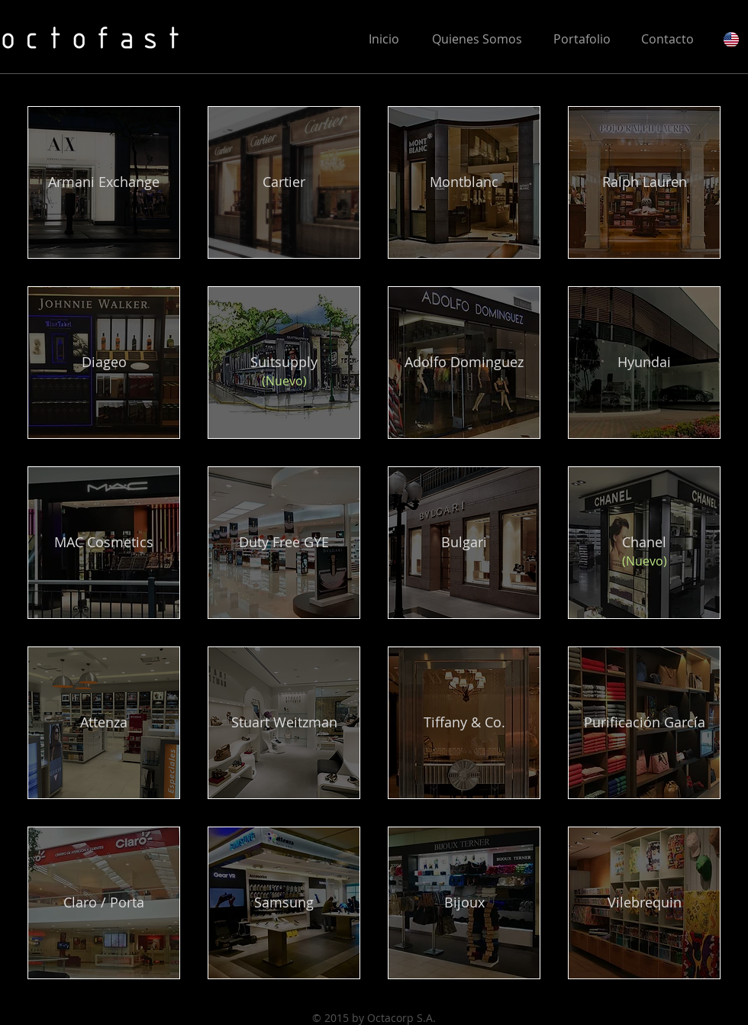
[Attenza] (103, 722)
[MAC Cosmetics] (103, 542)
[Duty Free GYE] (284, 542)
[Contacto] (667, 39)
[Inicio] (383, 39)
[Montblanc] (464, 182)
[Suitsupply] (284, 362)
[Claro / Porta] (103, 903)
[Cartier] (284, 182)
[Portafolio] (582, 39)
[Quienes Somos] (476, 39)
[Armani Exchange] (103, 182)
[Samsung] (284, 903)
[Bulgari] (464, 542)
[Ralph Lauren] (644, 182)
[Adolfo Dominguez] (464, 362)
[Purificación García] (644, 722)
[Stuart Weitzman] (284, 722)
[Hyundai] (644, 362)
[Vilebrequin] (644, 903)
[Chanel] (644, 542)
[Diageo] (103, 362)
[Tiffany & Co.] (464, 722)
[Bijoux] (464, 903)
